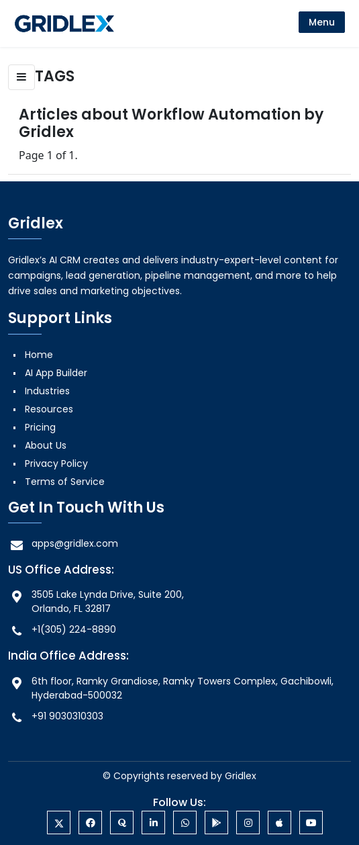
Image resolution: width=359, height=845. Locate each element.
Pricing (40, 427)
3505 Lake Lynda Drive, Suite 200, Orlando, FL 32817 (96, 601)
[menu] (322, 22)
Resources (49, 409)
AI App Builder (56, 373)
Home (39, 354)
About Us (45, 445)
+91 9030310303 (55, 716)
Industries (47, 391)
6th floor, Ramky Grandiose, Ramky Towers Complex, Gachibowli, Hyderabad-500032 (171, 688)
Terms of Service (65, 481)
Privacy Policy (56, 463)
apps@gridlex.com (63, 544)
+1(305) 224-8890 (62, 630)
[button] (21, 77)
